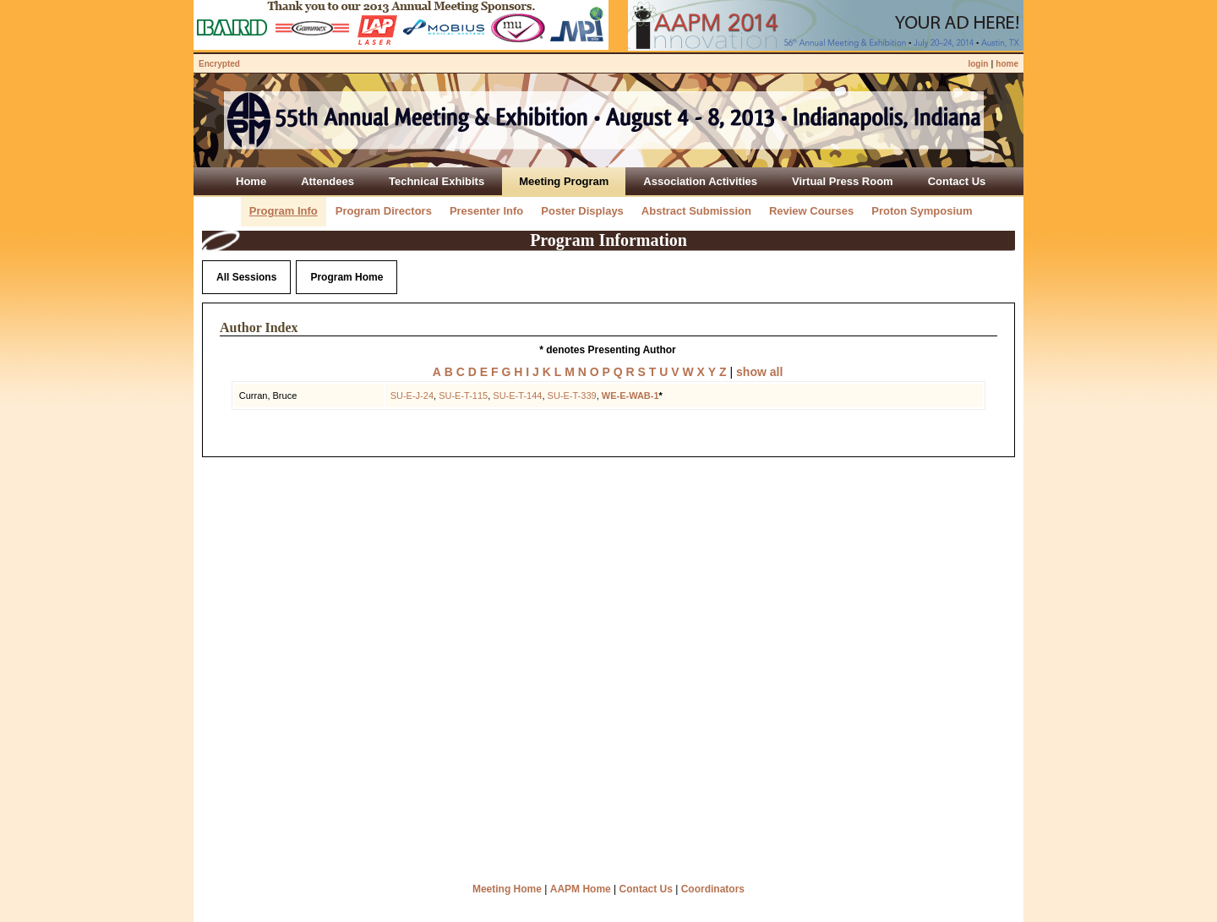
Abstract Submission (696, 211)
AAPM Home (580, 889)
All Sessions (246, 277)
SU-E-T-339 (572, 395)
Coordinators (713, 889)
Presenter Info (486, 211)
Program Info (283, 211)
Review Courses (811, 211)
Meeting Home (507, 889)
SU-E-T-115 (463, 395)
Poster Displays (582, 211)
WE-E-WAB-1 (630, 395)
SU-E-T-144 (517, 395)
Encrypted (219, 63)
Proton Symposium (921, 211)
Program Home (346, 277)
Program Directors (384, 211)
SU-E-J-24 (412, 395)
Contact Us (646, 889)
